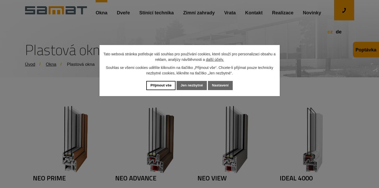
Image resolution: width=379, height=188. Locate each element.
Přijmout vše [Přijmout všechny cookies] (160, 85)
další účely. (215, 59)
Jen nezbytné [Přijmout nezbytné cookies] (191, 85)
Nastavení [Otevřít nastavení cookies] (221, 85)
